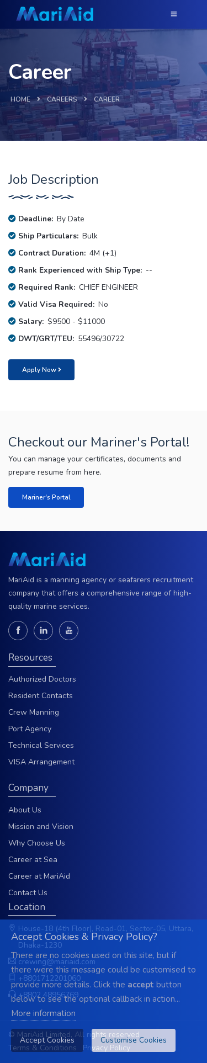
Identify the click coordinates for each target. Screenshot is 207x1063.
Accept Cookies (47, 1040)
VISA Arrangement (41, 762)
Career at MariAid (39, 876)
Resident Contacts (40, 695)
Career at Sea (32, 859)
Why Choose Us (36, 843)
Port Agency (29, 729)
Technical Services (41, 745)
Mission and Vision (40, 826)
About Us (24, 810)
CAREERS (62, 99)
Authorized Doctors (42, 679)
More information (43, 1013)
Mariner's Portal (46, 497)
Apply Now (41, 369)
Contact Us (27, 892)
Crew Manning (33, 712)
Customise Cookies (133, 1040)
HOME (20, 99)
